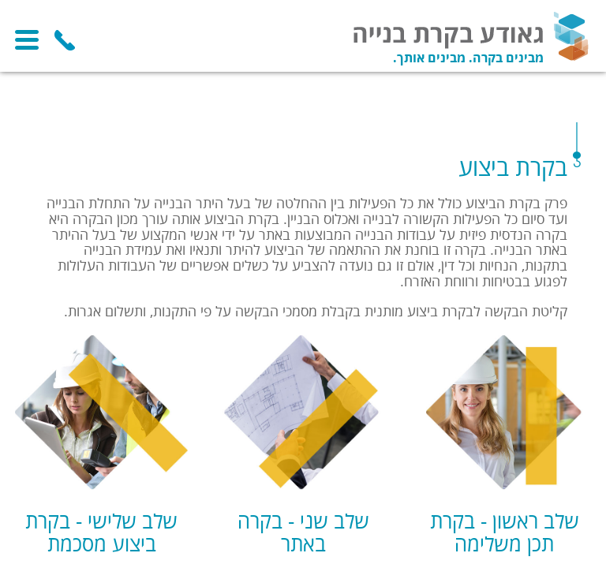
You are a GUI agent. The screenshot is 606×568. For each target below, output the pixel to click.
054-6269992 (64, 40)
